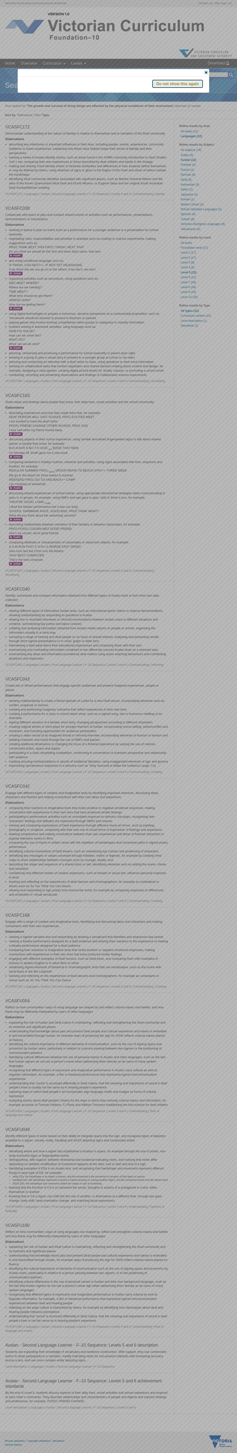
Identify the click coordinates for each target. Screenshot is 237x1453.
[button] (206, 72)
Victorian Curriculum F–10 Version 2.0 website (73, 99)
